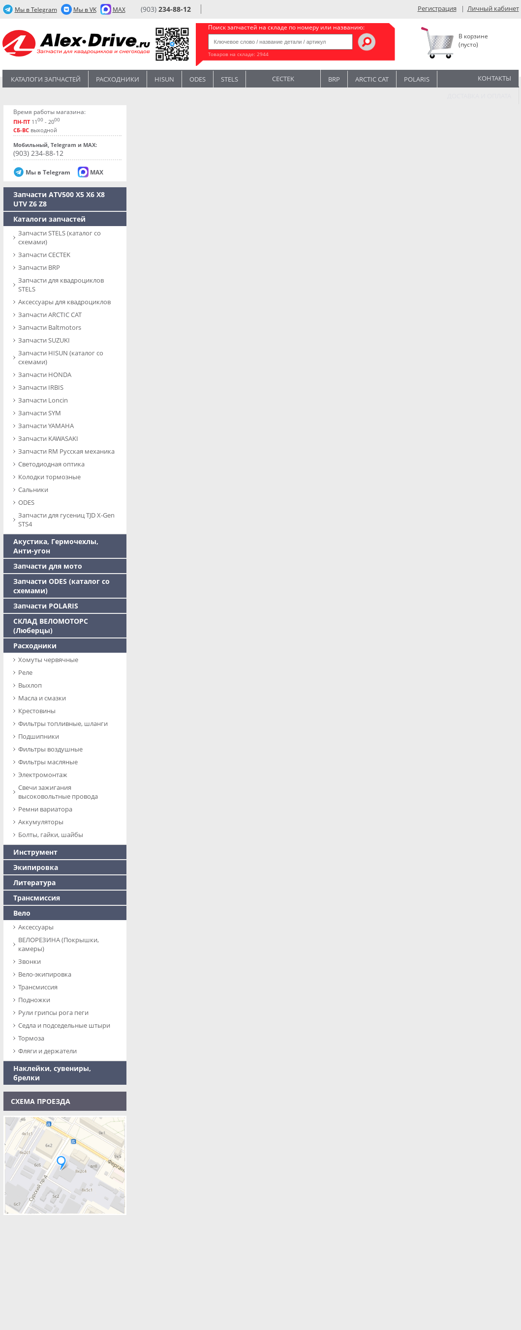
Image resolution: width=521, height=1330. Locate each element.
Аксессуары (36, 927)
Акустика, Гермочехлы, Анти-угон (55, 546)
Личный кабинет (493, 8)
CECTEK (283, 78)
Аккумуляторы (40, 821)
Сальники (33, 489)
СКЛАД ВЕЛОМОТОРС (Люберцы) (50, 625)
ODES (26, 502)
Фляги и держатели (47, 1050)
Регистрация (437, 8)
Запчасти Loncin (43, 400)
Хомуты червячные (48, 659)
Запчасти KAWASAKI (48, 438)
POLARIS (416, 79)
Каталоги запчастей (46, 79)
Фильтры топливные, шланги (63, 723)
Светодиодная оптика (51, 464)
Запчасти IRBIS (40, 387)
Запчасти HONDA (44, 374)
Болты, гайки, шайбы (50, 834)
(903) (166, 9)
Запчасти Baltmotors (49, 327)
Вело (22, 913)
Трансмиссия (36, 897)
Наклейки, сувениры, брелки (52, 1073)
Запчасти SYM (39, 412)
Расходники (117, 79)
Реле (25, 672)
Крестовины (37, 710)
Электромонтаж (42, 774)
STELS (229, 79)
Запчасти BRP (39, 267)
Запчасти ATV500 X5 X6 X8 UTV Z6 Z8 (59, 199)
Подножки (34, 999)
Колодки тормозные (49, 476)
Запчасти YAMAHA (46, 425)
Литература (34, 882)
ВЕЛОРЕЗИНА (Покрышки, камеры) (58, 944)
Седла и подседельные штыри (64, 1025)
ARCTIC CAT (372, 79)
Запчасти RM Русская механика (66, 451)
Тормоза (31, 1038)
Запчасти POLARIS (45, 605)
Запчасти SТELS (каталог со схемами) (59, 237)
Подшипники (38, 736)
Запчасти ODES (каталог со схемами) (61, 586)
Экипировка (35, 867)
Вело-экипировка (44, 974)
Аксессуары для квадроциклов (64, 301)
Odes (197, 79)
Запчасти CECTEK (44, 254)
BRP (334, 79)
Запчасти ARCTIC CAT (50, 314)
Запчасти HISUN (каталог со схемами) (60, 357)
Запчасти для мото (47, 566)
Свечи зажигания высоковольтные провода (58, 792)
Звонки (29, 961)
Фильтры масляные (48, 761)
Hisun (164, 79)
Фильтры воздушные (50, 749)
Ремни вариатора (45, 809)
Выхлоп (30, 685)
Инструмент (35, 852)
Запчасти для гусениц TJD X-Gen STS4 (66, 519)
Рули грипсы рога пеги (53, 1012)
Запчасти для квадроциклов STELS (61, 284)
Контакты (494, 78)
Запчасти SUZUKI (44, 340)
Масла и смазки (42, 698)
